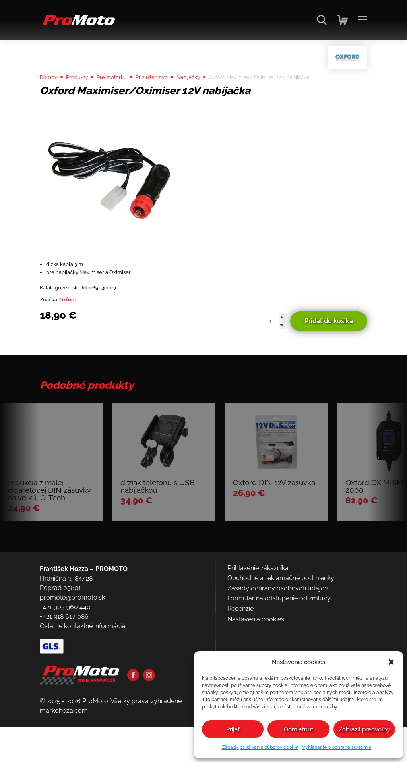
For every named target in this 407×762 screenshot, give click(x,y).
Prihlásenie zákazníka (258, 642)
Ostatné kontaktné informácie (82, 700)
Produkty (83, 96)
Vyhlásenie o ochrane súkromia (337, 747)
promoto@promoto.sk (72, 671)
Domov (51, 96)
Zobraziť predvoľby (364, 729)
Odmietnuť (298, 729)
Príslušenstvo (171, 96)
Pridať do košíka (328, 351)
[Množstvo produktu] (273, 351)
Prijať (233, 729)
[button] (391, 662)
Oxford (74, 328)
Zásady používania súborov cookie (260, 747)
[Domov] (77, 24)
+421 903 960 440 (65, 681)
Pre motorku (124, 96)
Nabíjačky (214, 96)
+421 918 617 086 (64, 690)
